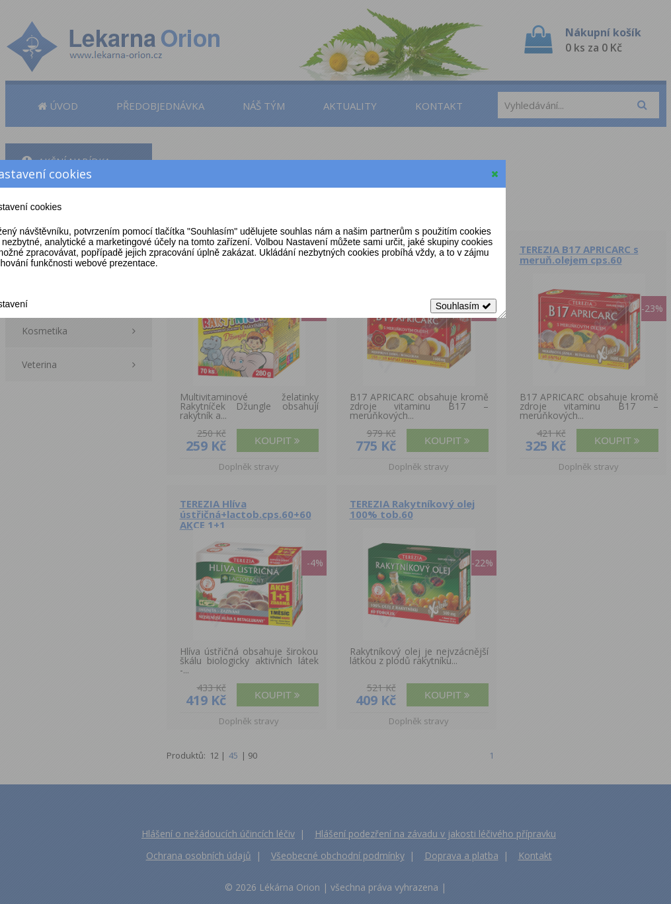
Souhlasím (463, 306)
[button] (495, 173)
